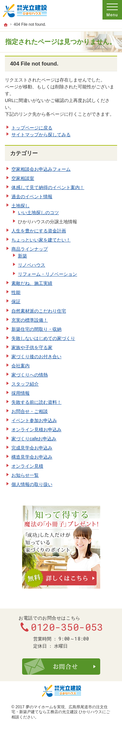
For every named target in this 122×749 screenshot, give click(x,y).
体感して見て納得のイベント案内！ (47, 187)
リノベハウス (31, 265)
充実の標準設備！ (29, 320)
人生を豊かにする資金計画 (38, 230)
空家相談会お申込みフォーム (41, 169)
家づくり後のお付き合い (36, 356)
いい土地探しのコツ (38, 212)
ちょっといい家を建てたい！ (41, 239)
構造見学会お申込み (31, 457)
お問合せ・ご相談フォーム (61, 666)
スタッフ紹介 (25, 384)
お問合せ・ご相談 (29, 411)
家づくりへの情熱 (29, 374)
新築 (22, 255)
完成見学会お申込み (31, 447)
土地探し (20, 205)
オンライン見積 (27, 466)
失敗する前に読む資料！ (36, 402)
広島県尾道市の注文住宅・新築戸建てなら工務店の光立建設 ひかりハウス (59, 709)
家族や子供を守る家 (31, 347)
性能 (15, 292)
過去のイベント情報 (31, 196)
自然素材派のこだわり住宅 (38, 311)
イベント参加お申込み (34, 420)
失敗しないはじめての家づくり (43, 338)
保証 (15, 301)
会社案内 (20, 365)
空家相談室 (22, 178)
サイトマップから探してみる (41, 134)
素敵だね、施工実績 (31, 283)
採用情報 (20, 393)
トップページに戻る (31, 127)
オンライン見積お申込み (36, 429)
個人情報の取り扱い (31, 484)
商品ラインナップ (29, 249)
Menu (112, 10)
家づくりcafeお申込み (33, 438)
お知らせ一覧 (25, 475)
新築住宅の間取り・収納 (36, 329)
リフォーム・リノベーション (47, 274)
